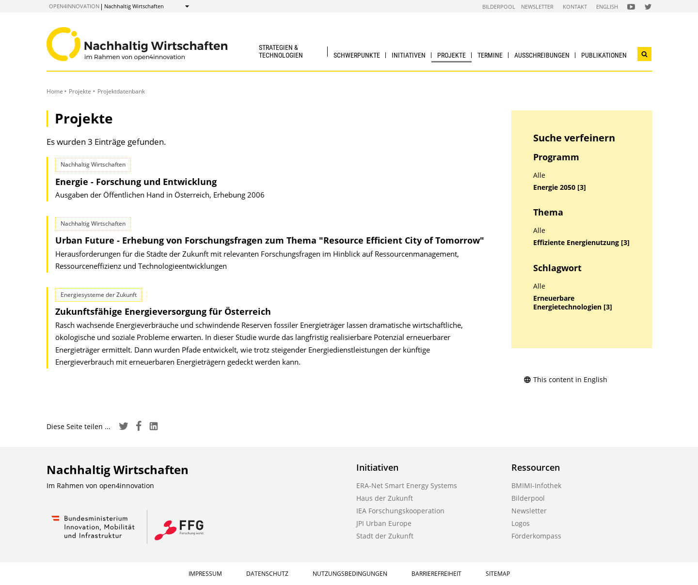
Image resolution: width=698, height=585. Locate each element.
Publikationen (604, 55)
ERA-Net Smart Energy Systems (406, 485)
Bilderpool (498, 6)
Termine (490, 55)
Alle (539, 175)
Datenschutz (267, 574)
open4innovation (74, 6)
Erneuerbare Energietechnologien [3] (572, 303)
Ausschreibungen (542, 55)
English (607, 6)
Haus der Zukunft (384, 498)
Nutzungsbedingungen (350, 574)
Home (55, 91)
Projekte (451, 55)
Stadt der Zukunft (384, 535)
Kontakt (575, 6)
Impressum (205, 574)
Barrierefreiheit (436, 574)
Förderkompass (536, 535)
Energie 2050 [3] (559, 187)
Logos (520, 523)
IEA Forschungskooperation (400, 510)
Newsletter (537, 6)
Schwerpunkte (356, 55)
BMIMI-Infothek (536, 485)
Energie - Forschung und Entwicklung (136, 181)
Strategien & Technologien (281, 51)
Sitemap (498, 574)
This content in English (565, 379)
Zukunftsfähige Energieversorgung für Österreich (163, 311)
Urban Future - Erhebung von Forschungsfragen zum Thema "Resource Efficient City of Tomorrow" (269, 240)
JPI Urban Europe (384, 523)
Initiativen (409, 55)
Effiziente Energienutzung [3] (581, 242)
